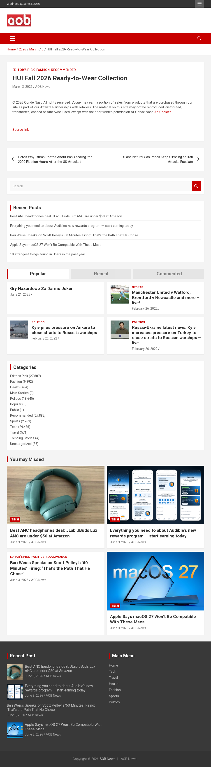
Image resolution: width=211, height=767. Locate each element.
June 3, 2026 (19, 542)
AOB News (42, 86)
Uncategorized (21, 444)
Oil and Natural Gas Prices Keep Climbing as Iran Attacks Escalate (157, 159)
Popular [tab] (38, 273)
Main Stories (19, 393)
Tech (13, 427)
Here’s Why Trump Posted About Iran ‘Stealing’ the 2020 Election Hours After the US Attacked (55, 159)
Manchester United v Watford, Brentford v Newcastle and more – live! (165, 297)
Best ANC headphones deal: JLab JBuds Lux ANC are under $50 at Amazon (66, 216)
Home (113, 665)
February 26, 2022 (145, 308)
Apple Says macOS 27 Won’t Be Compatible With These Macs (55, 245)
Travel (14, 432)
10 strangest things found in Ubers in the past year (47, 254)
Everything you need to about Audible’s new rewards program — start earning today (71, 226)
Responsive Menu (199, 4)
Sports (137, 287)
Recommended (63, 70)
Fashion (43, 70)
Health (15, 387)
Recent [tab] (101, 273)
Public (14, 410)
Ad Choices (163, 112)
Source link (20, 130)
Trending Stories (22, 438)
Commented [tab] (169, 273)
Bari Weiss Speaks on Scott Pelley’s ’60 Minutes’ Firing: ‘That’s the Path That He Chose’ (74, 235)
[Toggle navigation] (13, 38)
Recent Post (22, 655)
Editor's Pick (23, 70)
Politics (38, 322)
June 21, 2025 (20, 294)
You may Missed (27, 459)
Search (196, 186)
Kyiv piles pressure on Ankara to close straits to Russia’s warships (64, 330)
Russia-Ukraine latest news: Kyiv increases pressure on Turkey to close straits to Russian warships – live (166, 335)
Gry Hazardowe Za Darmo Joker (41, 288)
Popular (15, 404)
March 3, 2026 (22, 86)
